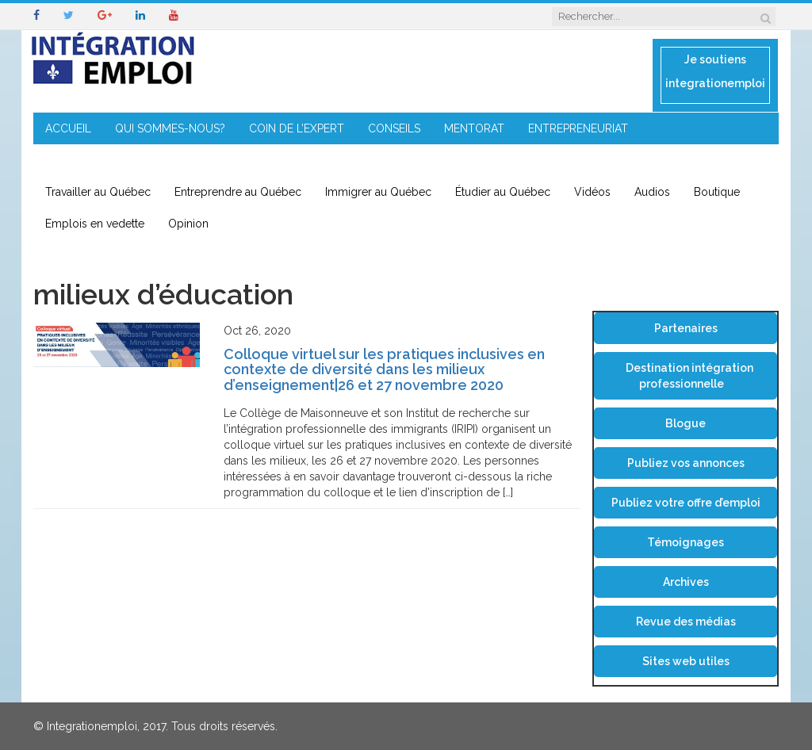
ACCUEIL (68, 128)
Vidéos (592, 192)
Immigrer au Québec (378, 192)
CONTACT (229, 160)
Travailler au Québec (98, 192)
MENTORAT (474, 128)
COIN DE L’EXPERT (296, 128)
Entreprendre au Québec (237, 192)
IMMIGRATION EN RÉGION (112, 160)
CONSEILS (394, 128)
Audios (652, 192)
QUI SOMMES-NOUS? (170, 128)
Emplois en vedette (94, 223)
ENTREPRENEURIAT (578, 128)
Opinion (188, 223)
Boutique (717, 192)
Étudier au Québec (502, 192)
